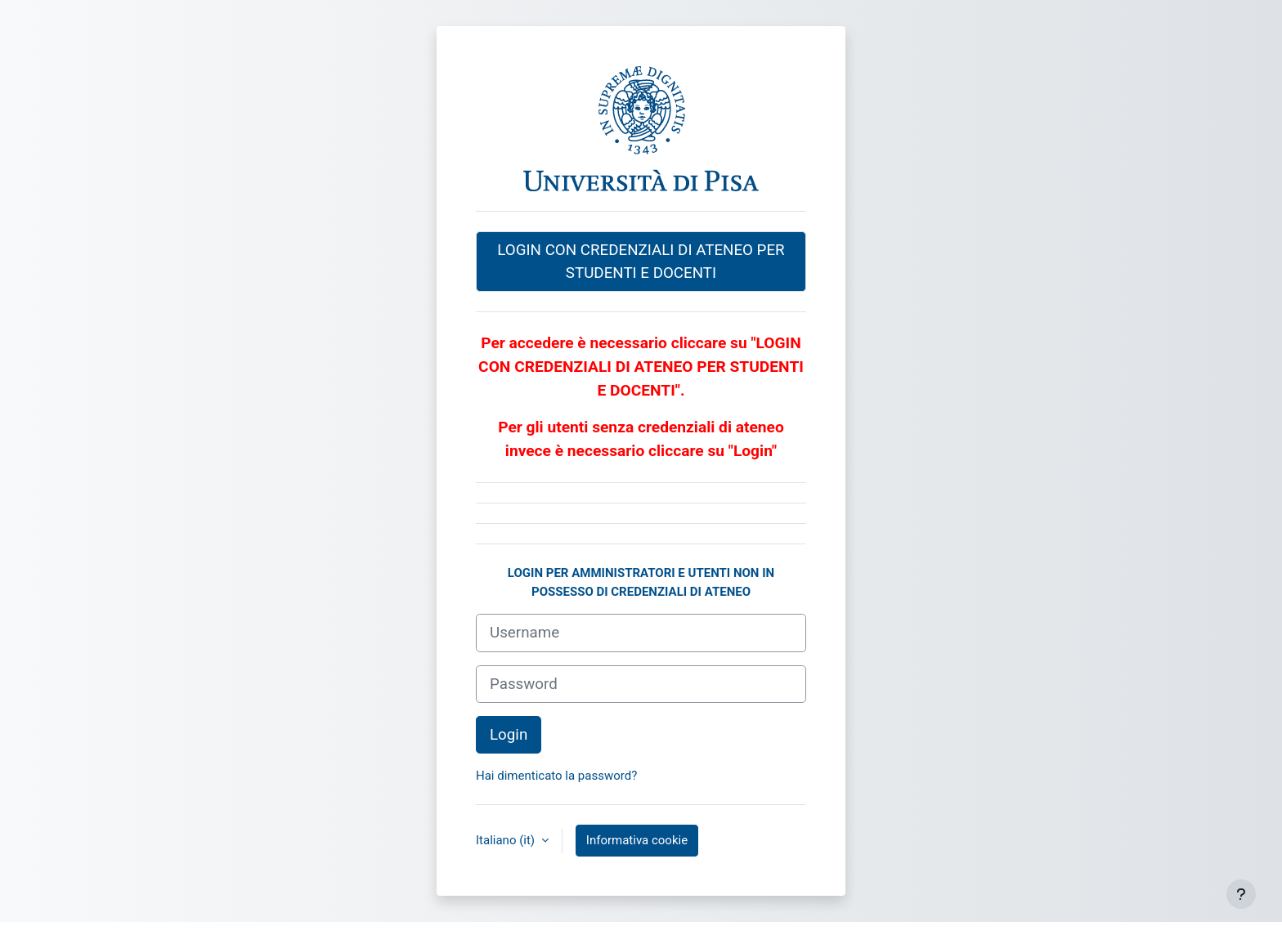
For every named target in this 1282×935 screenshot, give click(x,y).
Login (508, 735)
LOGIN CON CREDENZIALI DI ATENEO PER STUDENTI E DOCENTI (640, 261)
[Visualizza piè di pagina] (1241, 894)
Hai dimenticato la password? (556, 775)
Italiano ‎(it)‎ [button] (507, 840)
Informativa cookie (637, 840)
